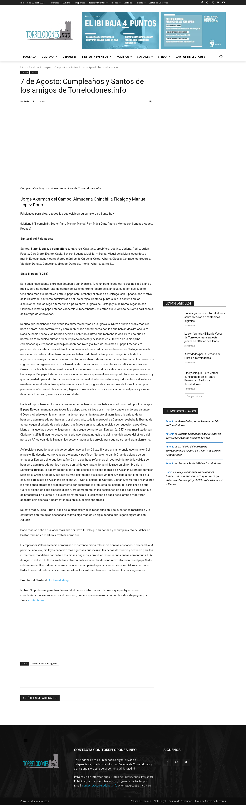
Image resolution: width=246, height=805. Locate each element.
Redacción (29, 101)
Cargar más (194, 396)
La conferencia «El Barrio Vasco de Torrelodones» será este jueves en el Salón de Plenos (203, 337)
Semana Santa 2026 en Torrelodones (199, 463)
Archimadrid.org (59, 580)
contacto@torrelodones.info (99, 785)
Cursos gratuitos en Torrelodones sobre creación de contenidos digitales (204, 317)
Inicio (23, 67)
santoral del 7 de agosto (44, 663)
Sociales (33, 67)
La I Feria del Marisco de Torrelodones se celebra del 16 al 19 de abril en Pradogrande (193, 450)
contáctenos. (36, 600)
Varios (34, 72)
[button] (221, 56)
